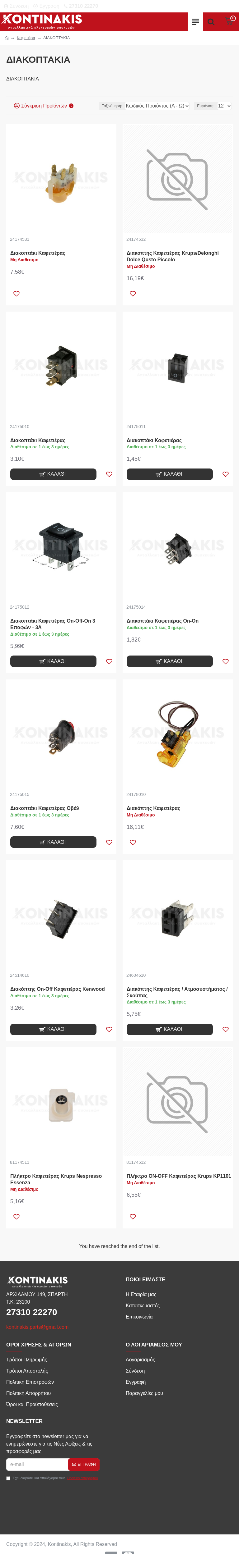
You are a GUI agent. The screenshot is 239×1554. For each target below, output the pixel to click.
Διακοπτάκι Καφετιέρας (37, 253)
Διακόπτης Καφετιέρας (153, 808)
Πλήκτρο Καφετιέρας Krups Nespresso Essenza (56, 1179)
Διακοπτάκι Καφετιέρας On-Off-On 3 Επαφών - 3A (52, 624)
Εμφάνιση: (205, 106)
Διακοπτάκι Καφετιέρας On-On (163, 621)
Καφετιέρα (26, 37)
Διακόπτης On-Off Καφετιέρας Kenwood (57, 989)
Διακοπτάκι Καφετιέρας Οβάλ (44, 808)
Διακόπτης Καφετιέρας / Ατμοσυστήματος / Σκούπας (177, 992)
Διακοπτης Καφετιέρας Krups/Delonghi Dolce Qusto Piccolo (173, 256)
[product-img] (61, 179)
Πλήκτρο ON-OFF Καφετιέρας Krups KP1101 (179, 1176)
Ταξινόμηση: (112, 106)
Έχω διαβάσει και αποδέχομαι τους (52, 1478)
